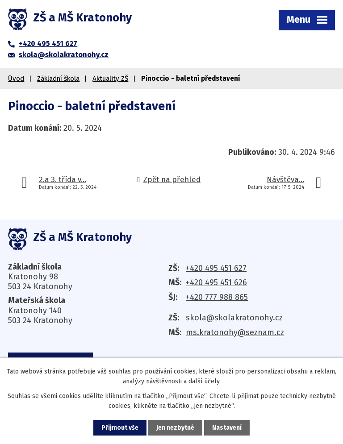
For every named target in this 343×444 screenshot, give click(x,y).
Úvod (16, 79)
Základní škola (58, 79)
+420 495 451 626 (216, 282)
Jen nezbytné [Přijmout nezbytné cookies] (175, 428)
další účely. (204, 381)
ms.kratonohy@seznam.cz (235, 332)
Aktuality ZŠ (110, 79)
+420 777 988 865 (217, 297)
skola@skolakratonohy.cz (234, 318)
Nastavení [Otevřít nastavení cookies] (227, 428)
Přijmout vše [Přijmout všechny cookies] (119, 428)
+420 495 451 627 (216, 268)
